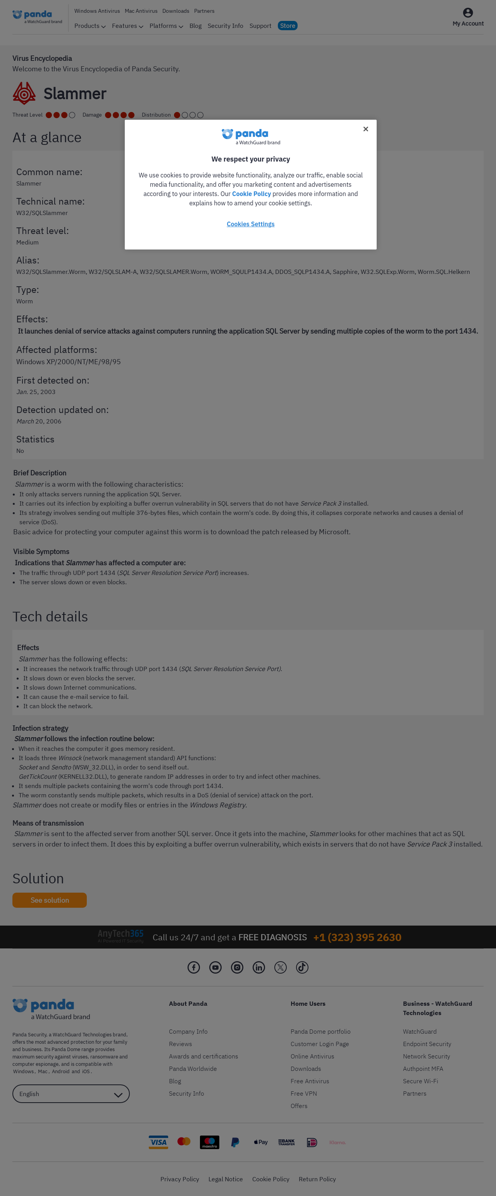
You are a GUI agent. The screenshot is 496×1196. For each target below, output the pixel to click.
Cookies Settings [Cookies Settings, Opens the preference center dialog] (250, 224)
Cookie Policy (251, 194)
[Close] (365, 129)
